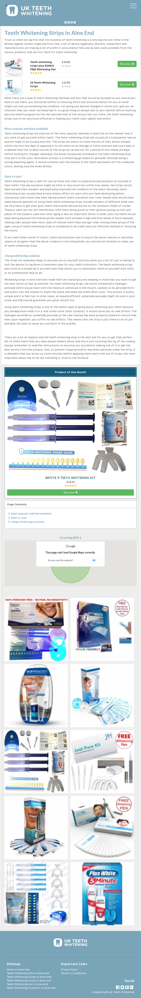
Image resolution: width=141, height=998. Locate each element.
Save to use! (18, 517)
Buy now (127, 64)
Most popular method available (31, 513)
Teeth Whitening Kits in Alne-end (28, 973)
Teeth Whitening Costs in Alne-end (29, 980)
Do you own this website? (60, 560)
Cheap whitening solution (27, 522)
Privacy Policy (69, 969)
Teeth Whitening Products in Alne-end (31, 988)
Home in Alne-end (18, 969)
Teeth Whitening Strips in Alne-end (29, 977)
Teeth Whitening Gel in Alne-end (27, 984)
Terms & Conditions (73, 973)
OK (94, 560)
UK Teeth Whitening (121, 992)
